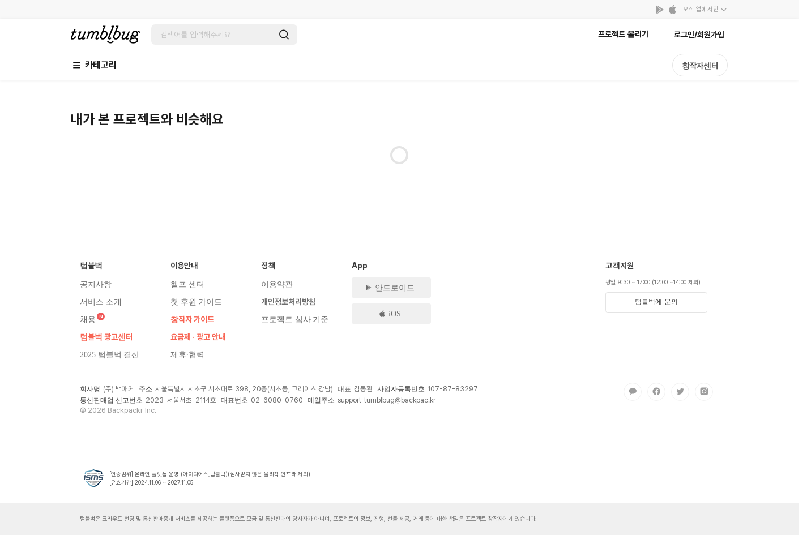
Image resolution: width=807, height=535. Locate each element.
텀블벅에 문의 (656, 302)
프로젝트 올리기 (623, 33)
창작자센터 (700, 65)
